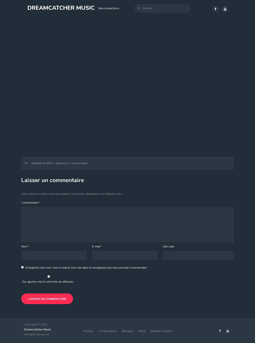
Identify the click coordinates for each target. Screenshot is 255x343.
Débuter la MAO (161, 331)
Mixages (127, 331)
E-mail (97, 246)
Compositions (107, 331)
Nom (25, 246)
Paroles (88, 331)
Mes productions (108, 8)
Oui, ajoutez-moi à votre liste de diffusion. (48, 279)
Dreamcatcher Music (61, 8)
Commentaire (30, 202)
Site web (168, 246)
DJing (141, 331)
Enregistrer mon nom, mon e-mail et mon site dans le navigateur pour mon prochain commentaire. (86, 267)
